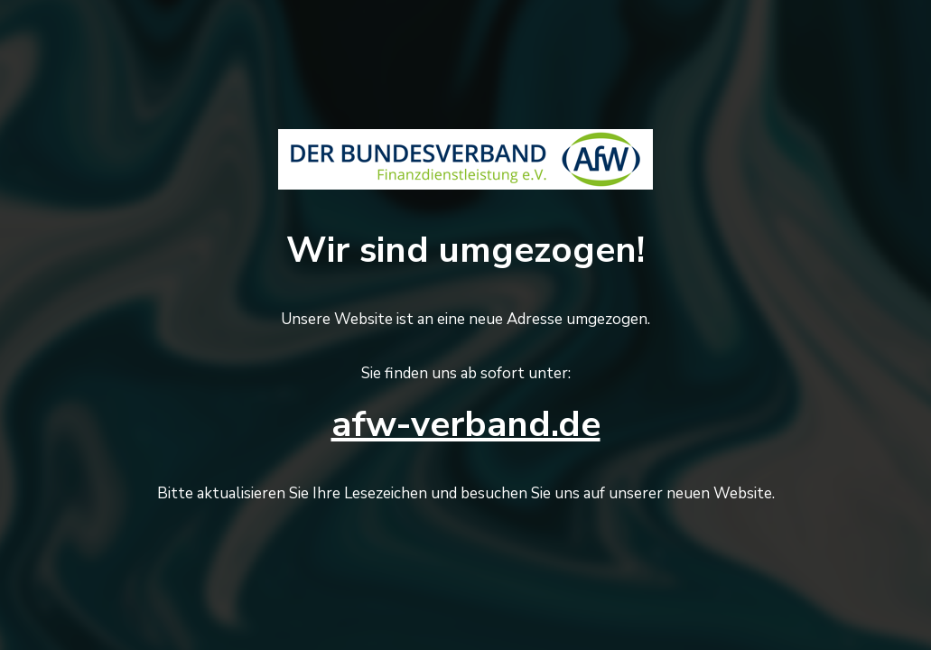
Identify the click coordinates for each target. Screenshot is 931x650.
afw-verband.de (465, 424)
